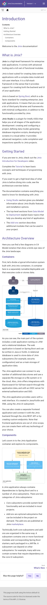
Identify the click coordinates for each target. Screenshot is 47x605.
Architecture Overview (12, 35)
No (37, 576)
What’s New (39, 568)
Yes (29, 576)
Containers (9, 38)
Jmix (20, 46)
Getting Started (9, 31)
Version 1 (31, 4)
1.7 (42, 10)
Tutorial (19, 166)
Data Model (38, 211)
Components (10, 41)
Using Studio (12, 200)
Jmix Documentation (12, 3)
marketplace (17, 524)
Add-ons (14, 222)
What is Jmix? (9, 28)
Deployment (14, 215)
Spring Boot (24, 96)
